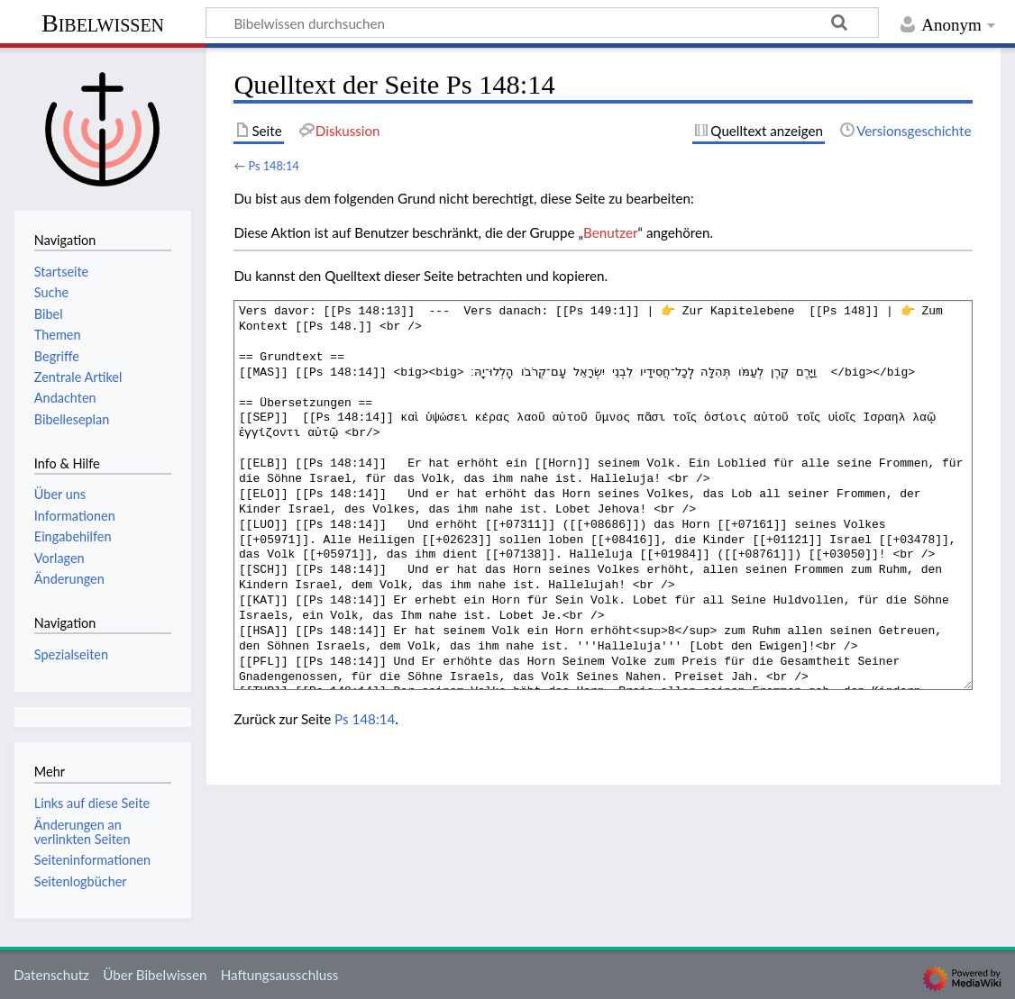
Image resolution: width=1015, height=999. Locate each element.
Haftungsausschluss (280, 975)
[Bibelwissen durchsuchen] (542, 22)
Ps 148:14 (273, 166)
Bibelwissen (102, 23)
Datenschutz (51, 975)
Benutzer (610, 232)
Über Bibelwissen (154, 975)
